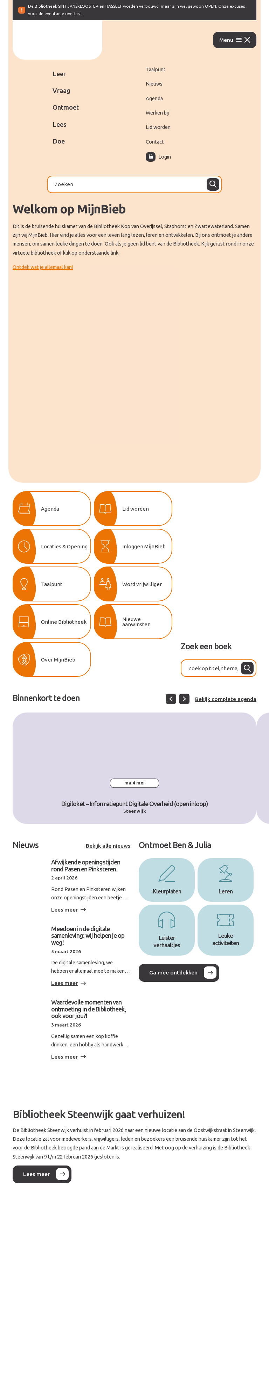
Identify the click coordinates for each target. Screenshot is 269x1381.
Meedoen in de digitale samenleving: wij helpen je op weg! (87, 935)
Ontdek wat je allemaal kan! (43, 267)
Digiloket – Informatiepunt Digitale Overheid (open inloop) (134, 803)
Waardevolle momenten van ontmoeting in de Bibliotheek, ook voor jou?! (88, 1009)
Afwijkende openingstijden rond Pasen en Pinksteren (85, 865)
